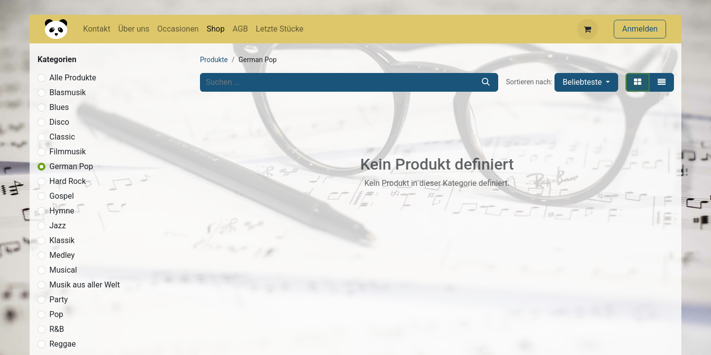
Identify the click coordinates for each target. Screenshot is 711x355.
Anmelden (640, 29)
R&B (56, 329)
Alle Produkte (72, 77)
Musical (63, 270)
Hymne (61, 210)
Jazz (57, 225)
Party (58, 299)
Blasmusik (67, 92)
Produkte (214, 60)
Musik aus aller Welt (84, 284)
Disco (59, 122)
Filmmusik (67, 151)
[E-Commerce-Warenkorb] (587, 29)
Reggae (62, 344)
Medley (62, 255)
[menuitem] (96, 29)
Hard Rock (67, 181)
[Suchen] (486, 82)
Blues (59, 107)
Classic (62, 137)
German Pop (71, 166)
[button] (586, 82)
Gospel (61, 196)
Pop (56, 314)
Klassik (62, 240)
